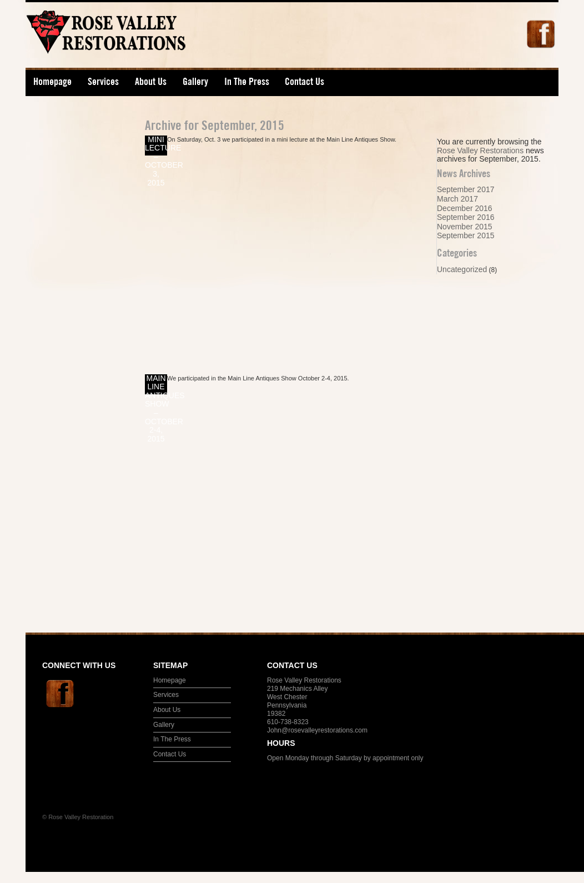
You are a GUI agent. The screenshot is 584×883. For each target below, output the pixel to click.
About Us (147, 84)
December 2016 (464, 208)
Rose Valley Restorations (141, 39)
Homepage (52, 81)
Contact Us (304, 81)
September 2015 (466, 235)
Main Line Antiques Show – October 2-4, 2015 (156, 384)
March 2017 (457, 198)
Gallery (195, 81)
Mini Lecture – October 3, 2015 (156, 145)
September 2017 (466, 189)
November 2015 (464, 226)
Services (99, 84)
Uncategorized (462, 269)
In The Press (246, 81)
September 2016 (466, 217)
